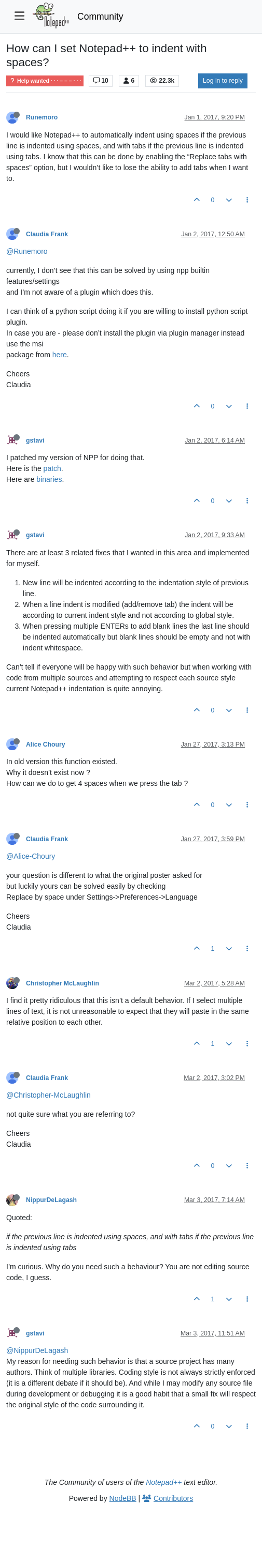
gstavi (35, 440)
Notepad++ (164, 1482)
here (59, 355)
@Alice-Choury (30, 856)
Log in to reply (223, 80)
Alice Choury (45, 744)
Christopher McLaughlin (62, 983)
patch (52, 468)
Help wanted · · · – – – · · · (45, 81)
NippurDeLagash (51, 1200)
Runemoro (42, 117)
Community (100, 16)
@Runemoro (27, 251)
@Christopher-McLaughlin (48, 1095)
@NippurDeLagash (37, 1350)
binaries (49, 479)
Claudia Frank (47, 234)
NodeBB (122, 1498)
